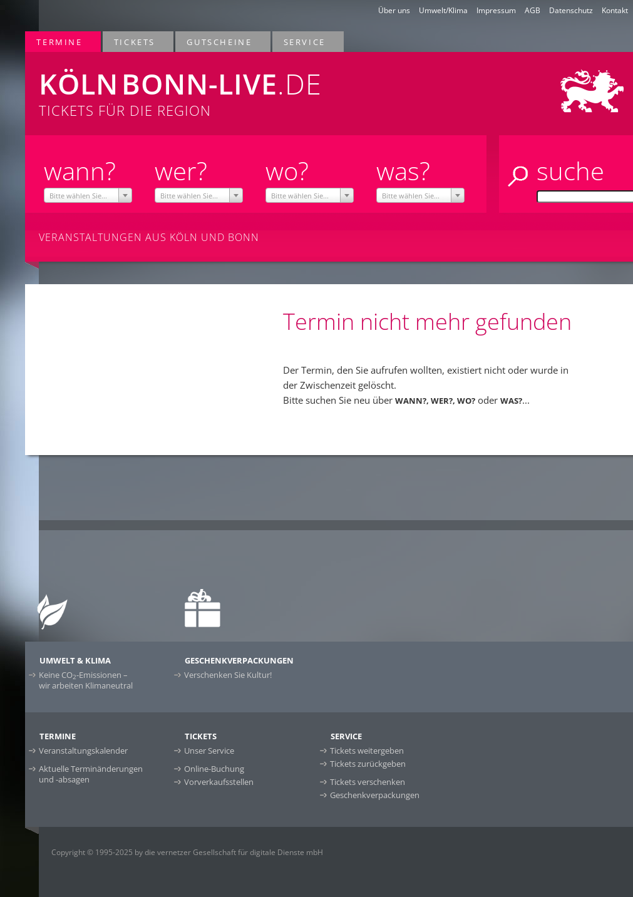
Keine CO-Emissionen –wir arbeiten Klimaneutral (86, 680)
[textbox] (88, 196)
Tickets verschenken (367, 781)
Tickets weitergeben (367, 750)
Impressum (496, 10)
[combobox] (88, 195)
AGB (532, 10)
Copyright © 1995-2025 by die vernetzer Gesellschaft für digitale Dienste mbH (187, 852)
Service (305, 42)
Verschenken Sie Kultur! (228, 674)
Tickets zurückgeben (368, 763)
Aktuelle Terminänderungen (91, 774)
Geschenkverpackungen (374, 795)
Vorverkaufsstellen (219, 781)
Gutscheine (219, 42)
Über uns (394, 10)
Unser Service (209, 750)
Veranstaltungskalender (83, 750)
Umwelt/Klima (443, 10)
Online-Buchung (214, 768)
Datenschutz (571, 10)
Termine (60, 42)
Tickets (135, 42)
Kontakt (615, 10)
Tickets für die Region (210, 86)
